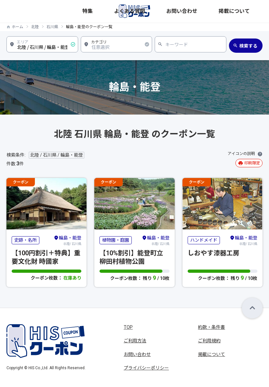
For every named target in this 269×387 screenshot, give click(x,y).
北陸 (35, 27)
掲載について (250, 11)
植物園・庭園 (115, 240)
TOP (128, 327)
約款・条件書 (211, 327)
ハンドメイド (203, 240)
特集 (173, 11)
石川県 (52, 27)
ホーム (17, 27)
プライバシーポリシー (146, 367)
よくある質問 (193, 11)
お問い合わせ (221, 11)
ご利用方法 (135, 340)
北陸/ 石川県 (67, 240)
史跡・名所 (25, 240)
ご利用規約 (209, 340)
